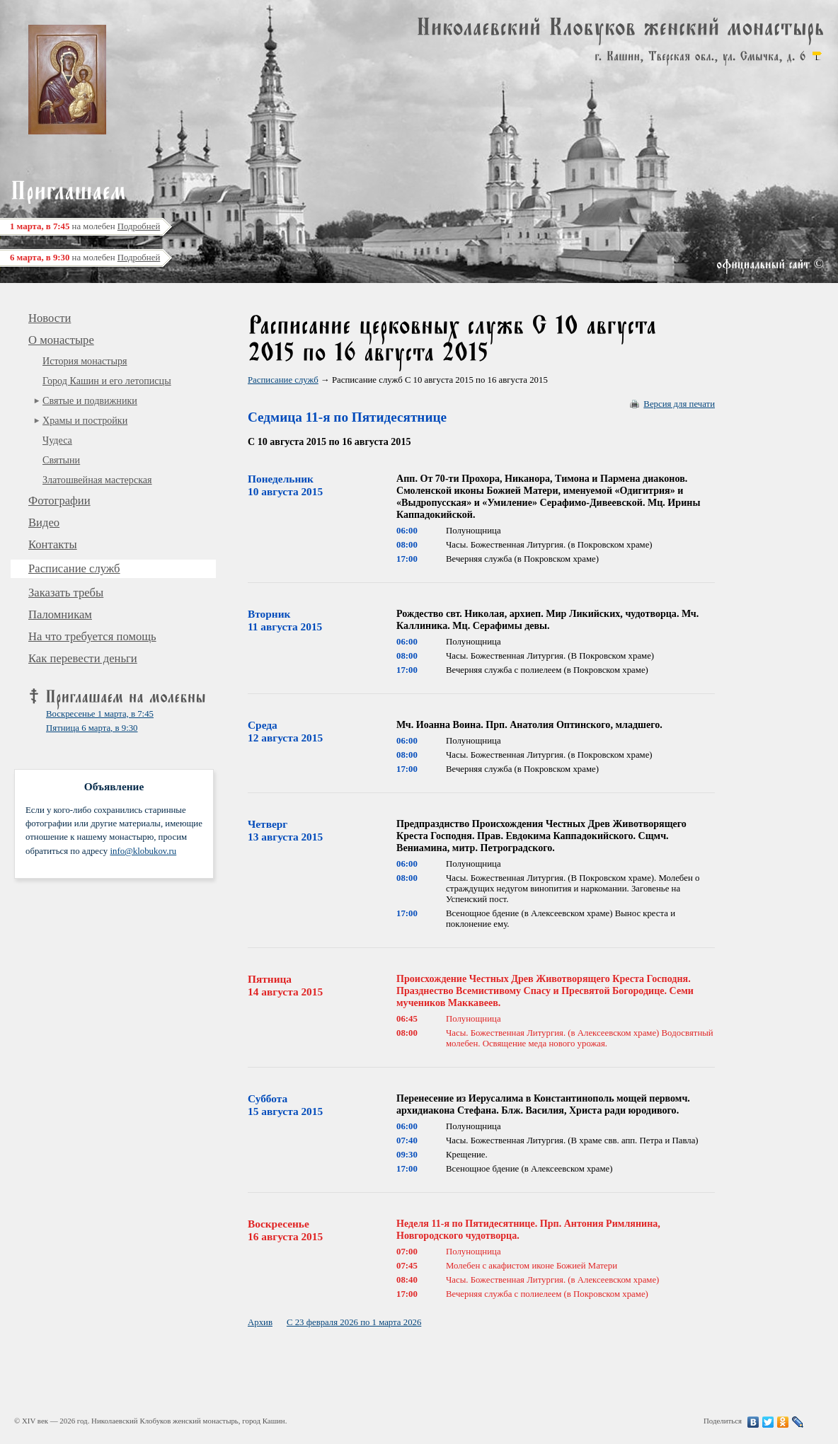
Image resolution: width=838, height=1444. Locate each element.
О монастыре (61, 340)
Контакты (52, 544)
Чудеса (57, 440)
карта (817, 56)
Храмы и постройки (84, 420)
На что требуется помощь (92, 636)
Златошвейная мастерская (97, 479)
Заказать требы (65, 592)
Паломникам (60, 614)
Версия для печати (679, 404)
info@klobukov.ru (143, 851)
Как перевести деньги (82, 658)
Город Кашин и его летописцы (106, 380)
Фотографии (59, 500)
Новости (49, 318)
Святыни (61, 460)
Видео (43, 522)
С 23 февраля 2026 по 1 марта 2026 (354, 1322)
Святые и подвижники (89, 400)
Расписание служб (74, 568)
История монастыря (84, 360)
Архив (260, 1322)
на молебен (85, 226)
